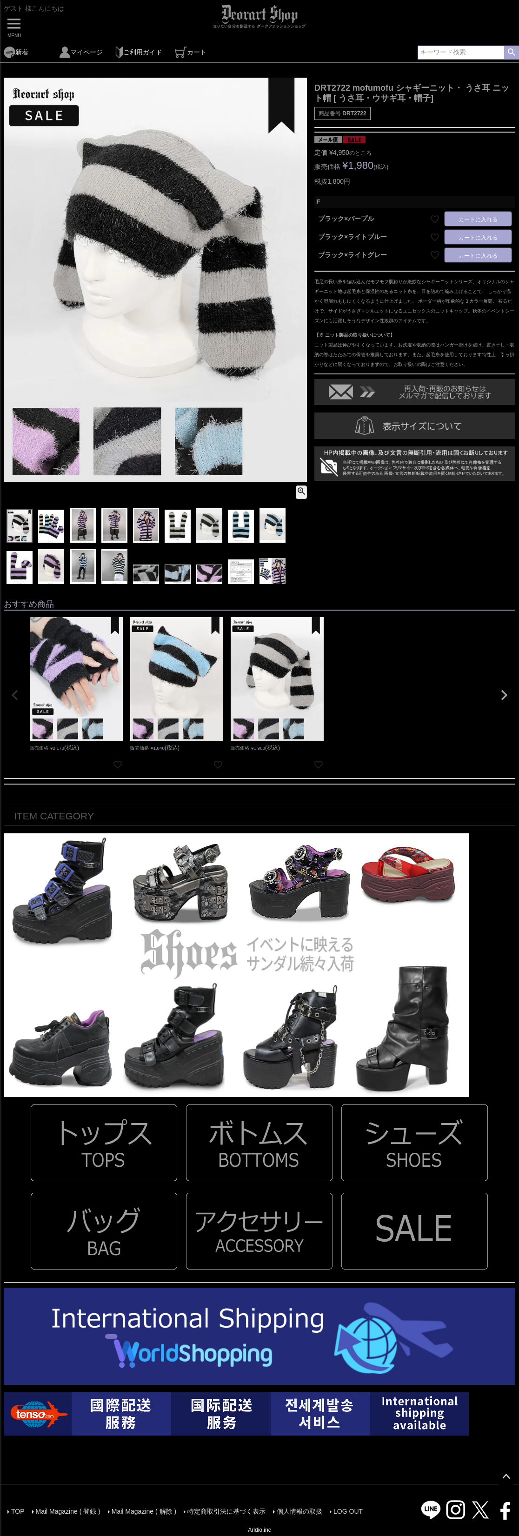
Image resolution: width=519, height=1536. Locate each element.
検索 (511, 52)
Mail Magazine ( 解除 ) (144, 1511)
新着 (16, 52)
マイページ (81, 52)
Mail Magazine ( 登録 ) (68, 1511)
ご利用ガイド (138, 52)
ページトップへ (506, 1477)
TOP (18, 1511)
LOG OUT (348, 1511)
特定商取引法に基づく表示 (226, 1511)
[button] (15, 695)
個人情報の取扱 (299, 1511)
